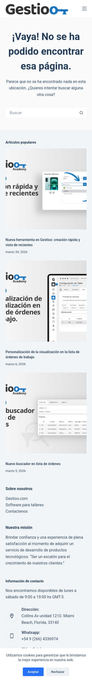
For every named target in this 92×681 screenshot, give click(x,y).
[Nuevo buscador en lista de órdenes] (46, 413)
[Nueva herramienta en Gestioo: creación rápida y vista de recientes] (46, 188)
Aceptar (33, 672)
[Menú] (84, 8)
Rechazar (57, 672)
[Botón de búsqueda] (82, 113)
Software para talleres (25, 505)
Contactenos (17, 511)
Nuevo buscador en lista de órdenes (33, 464)
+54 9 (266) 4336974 (40, 639)
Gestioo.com (17, 498)
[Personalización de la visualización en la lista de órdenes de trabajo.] (46, 301)
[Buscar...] (41, 113)
